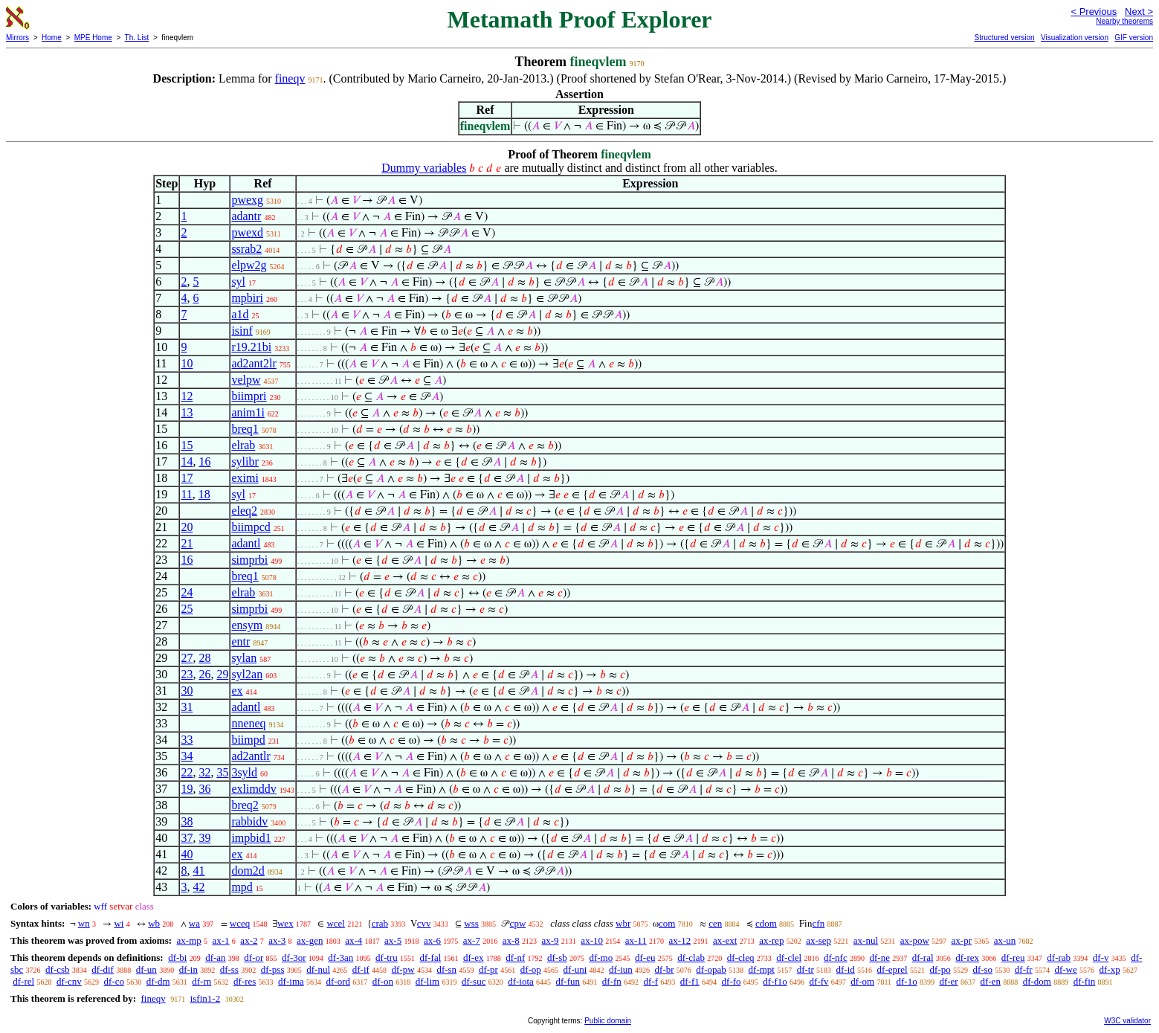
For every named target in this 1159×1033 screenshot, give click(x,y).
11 (186, 494)
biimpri (248, 396)
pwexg (247, 199)
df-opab (711, 969)
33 (187, 739)
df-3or (294, 957)
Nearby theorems (1124, 21)
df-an (215, 957)
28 (204, 657)
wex (285, 923)
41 (198, 870)
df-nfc (836, 957)
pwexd (247, 232)
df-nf (515, 957)
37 (187, 837)
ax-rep (771, 940)
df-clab (691, 957)
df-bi (177, 957)
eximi (244, 478)
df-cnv (69, 981)
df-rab (1059, 957)
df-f (651, 981)
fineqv (290, 78)
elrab (243, 445)
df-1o (907, 981)
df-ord (338, 981)
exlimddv (253, 788)
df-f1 (690, 981)
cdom (766, 923)
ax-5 (392, 940)
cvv (424, 923)
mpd (241, 887)
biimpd (248, 739)
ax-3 (276, 940)
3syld (244, 772)
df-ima (291, 981)
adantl (245, 543)
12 (187, 396)
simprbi (249, 559)
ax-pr (962, 940)
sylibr (244, 461)
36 (204, 788)
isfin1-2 (205, 998)
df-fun (568, 981)
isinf (241, 330)
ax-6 (432, 940)
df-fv (819, 981)
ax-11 (636, 940)
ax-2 (248, 940)
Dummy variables (423, 167)
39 (204, 837)
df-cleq (741, 957)
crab (380, 923)
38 (187, 821)
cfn (819, 923)
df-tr (805, 969)
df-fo (731, 981)
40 (187, 854)
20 (187, 527)
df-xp (1110, 969)
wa (194, 923)
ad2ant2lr (253, 363)
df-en (990, 981)
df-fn (612, 981)
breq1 (244, 428)
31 (187, 707)
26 (204, 674)
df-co (114, 981)
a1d (239, 314)
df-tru (386, 957)
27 (187, 657)
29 (222, 674)
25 (187, 608)
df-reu (1013, 957)
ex (236, 690)
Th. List (137, 37)
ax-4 (353, 940)
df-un (146, 969)
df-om (862, 981)
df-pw (403, 969)
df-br (664, 969)
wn (84, 923)
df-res (244, 981)
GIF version (1133, 37)
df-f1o (775, 981)
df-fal (430, 957)
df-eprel (892, 969)
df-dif (102, 969)
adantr (246, 216)
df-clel (788, 957)
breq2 (244, 805)
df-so (982, 969)
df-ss (229, 969)
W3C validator (1127, 1021)
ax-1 (221, 940)
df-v (1101, 957)
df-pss (273, 969)
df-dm (158, 981)
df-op (530, 969)
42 (198, 887)
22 (187, 772)
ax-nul (865, 940)
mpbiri (247, 298)
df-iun (621, 969)
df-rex (967, 957)
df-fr (1024, 969)
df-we (1065, 969)
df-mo (601, 957)
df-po (939, 969)
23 (187, 674)
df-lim (428, 981)
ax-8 (511, 940)
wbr (623, 923)
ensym (246, 625)
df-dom (1037, 981)
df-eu (645, 957)
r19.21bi (251, 347)
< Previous (1094, 11)
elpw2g (248, 265)
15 (187, 445)
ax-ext (725, 940)
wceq (240, 923)
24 (187, 592)
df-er (948, 981)
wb (154, 923)
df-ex (473, 957)
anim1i (247, 412)
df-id (845, 969)
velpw (245, 379)
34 (187, 756)
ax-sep (818, 940)
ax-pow (914, 940)
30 (187, 690)
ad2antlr (250, 756)
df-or (253, 957)
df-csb (57, 969)
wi (118, 923)
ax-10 (592, 940)
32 (204, 772)
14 (187, 461)
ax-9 (550, 940)
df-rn (201, 981)
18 (204, 494)
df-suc (474, 981)
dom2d (247, 870)
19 (187, 788)
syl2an (246, 674)
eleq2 (244, 510)
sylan (243, 657)
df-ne (879, 957)
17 (187, 478)
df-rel (23, 981)
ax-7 (471, 940)
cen (715, 923)
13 (187, 412)
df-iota (521, 981)
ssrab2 (246, 248)
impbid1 (251, 837)
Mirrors (17, 37)
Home (52, 37)
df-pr (488, 969)
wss (471, 923)
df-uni (575, 969)
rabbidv (249, 821)
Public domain (607, 1021)
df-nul (318, 969)
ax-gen (310, 940)
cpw (518, 923)
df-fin (1085, 981)
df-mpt (762, 969)
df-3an (340, 957)
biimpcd (250, 527)
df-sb (557, 957)
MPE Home (93, 37)
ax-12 (680, 940)
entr (240, 641)
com (667, 923)
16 (204, 461)
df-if (360, 969)
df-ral (923, 957)
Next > (1139, 11)
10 (187, 363)
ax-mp (189, 940)
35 (222, 772)
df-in (188, 969)
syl (238, 281)
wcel (335, 923)
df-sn (446, 969)
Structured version (1004, 37)
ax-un (1005, 940)
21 (187, 543)
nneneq (248, 723)
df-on (382, 981)
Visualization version (1074, 37)
